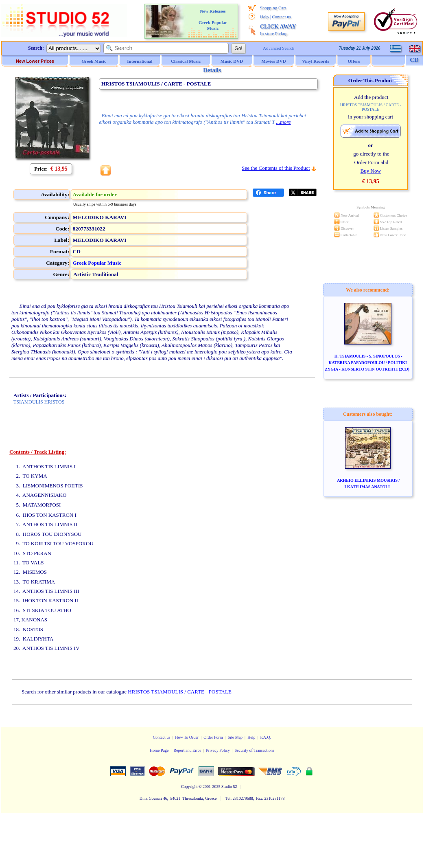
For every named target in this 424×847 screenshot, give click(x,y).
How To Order (187, 737)
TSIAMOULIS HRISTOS (38, 402)
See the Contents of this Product (276, 168)
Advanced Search (278, 48)
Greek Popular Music (97, 263)
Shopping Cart (273, 7)
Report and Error (187, 750)
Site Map (235, 737)
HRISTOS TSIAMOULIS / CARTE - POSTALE (179, 692)
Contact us (281, 16)
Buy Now (371, 171)
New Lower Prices (35, 61)
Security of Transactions (254, 750)
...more (283, 122)
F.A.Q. (265, 737)
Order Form (213, 737)
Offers (354, 61)
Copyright (189, 786)
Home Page (159, 750)
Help (264, 16)
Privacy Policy (218, 750)
